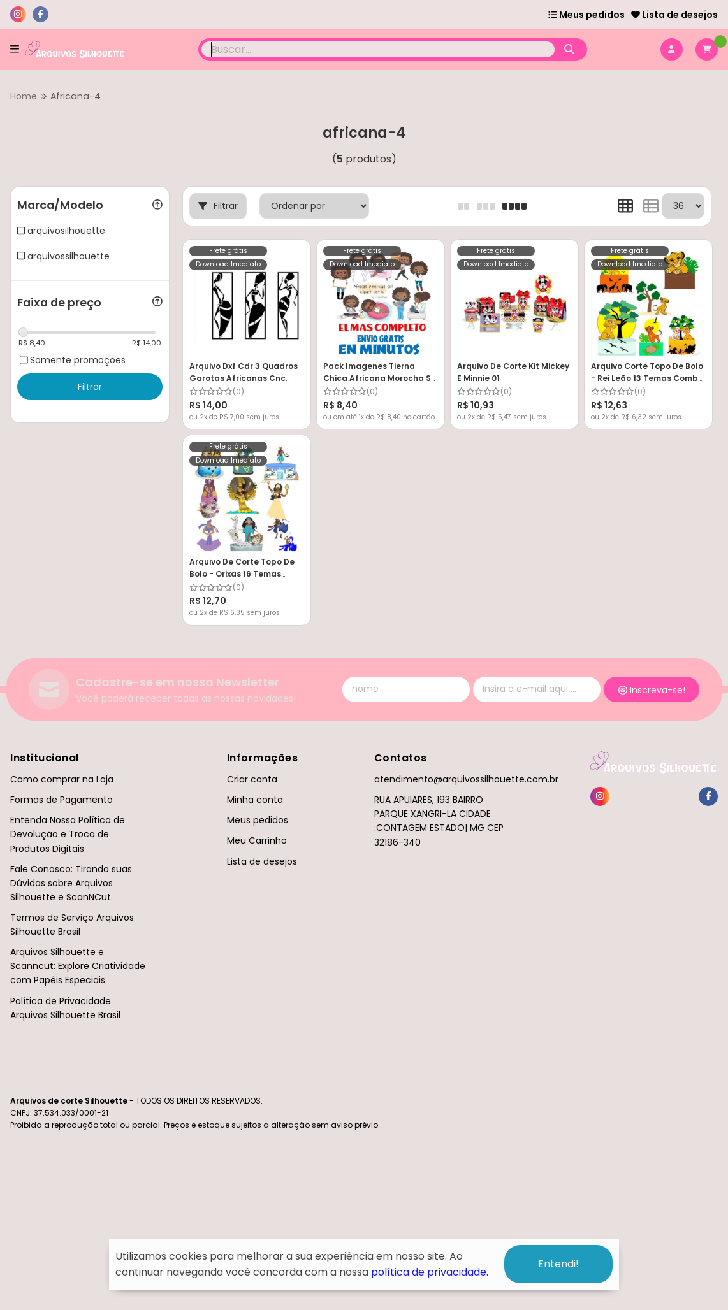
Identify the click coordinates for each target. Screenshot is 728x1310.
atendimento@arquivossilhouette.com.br (466, 779)
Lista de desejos (674, 14)
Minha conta (255, 799)
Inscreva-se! (651, 690)
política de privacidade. (429, 1272)
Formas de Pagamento (61, 799)
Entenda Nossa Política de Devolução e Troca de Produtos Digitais (67, 834)
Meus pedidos (586, 14)
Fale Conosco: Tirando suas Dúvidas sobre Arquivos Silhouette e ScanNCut (71, 883)
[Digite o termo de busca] (378, 49)
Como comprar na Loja (61, 779)
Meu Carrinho (257, 840)
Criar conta (252, 779)
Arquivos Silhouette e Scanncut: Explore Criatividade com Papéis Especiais (77, 966)
